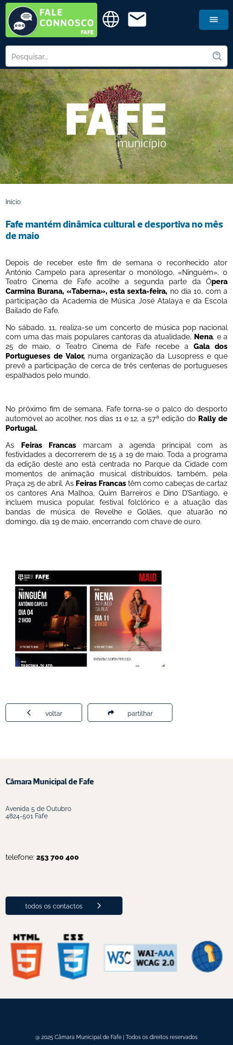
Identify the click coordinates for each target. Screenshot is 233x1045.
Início (13, 201)
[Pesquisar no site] (108, 56)
